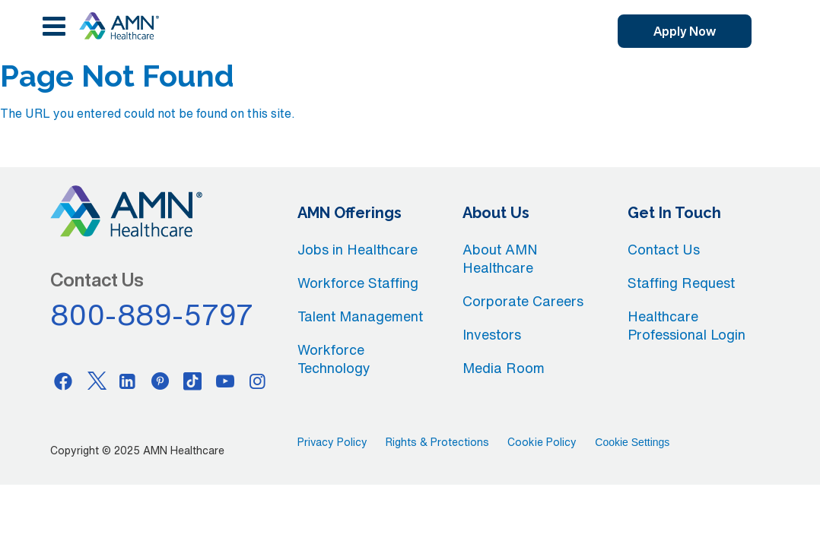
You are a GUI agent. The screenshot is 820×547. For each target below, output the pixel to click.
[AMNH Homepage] (118, 26)
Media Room (503, 368)
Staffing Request (681, 282)
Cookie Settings (632, 442)
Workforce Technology (333, 359)
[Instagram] (257, 381)
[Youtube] (225, 381)
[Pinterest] (160, 381)
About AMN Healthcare (500, 258)
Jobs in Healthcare (357, 249)
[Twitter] (96, 381)
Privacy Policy (332, 442)
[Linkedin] (128, 381)
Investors (491, 334)
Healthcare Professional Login (686, 325)
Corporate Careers (522, 301)
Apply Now (684, 31)
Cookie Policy (542, 442)
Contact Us (664, 249)
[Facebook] (63, 381)
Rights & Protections (437, 442)
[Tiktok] (192, 381)
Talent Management (360, 316)
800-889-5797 (152, 314)
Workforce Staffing (357, 282)
